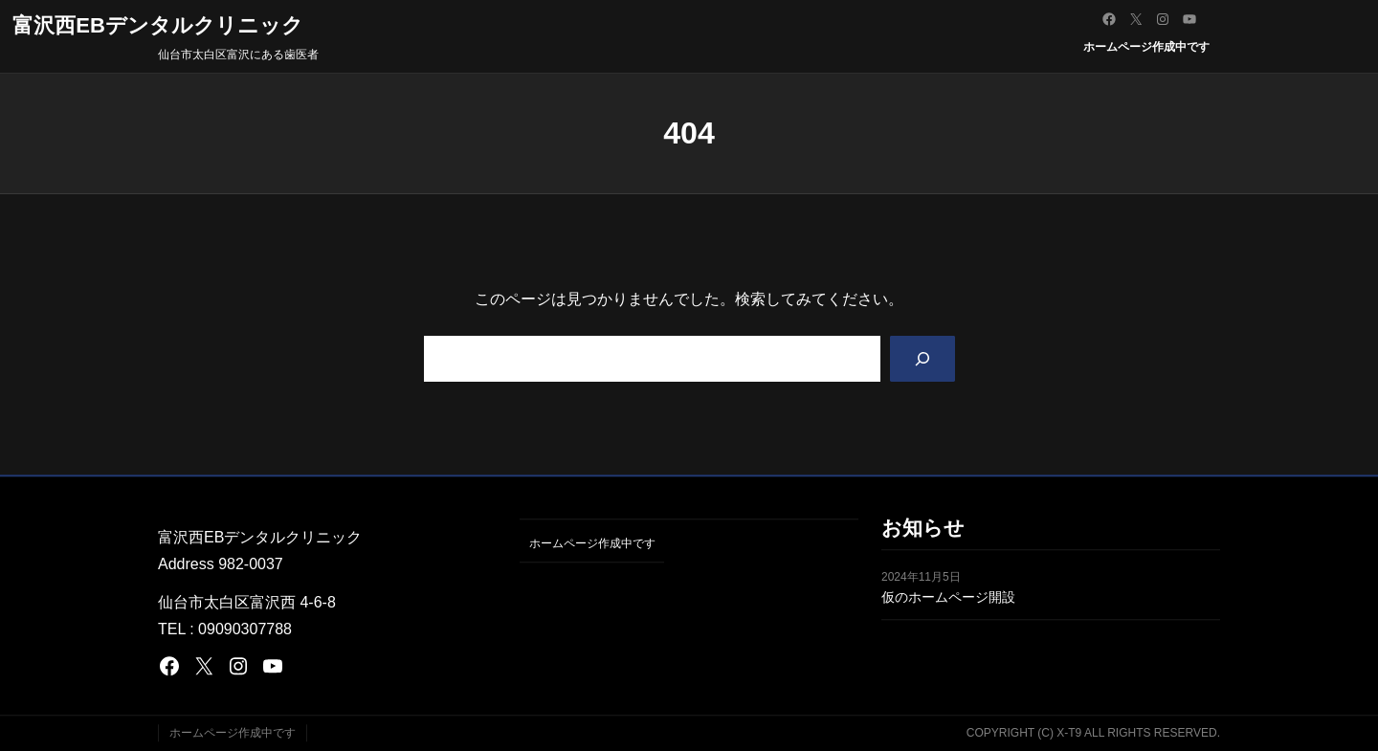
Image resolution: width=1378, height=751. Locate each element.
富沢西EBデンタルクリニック (157, 25)
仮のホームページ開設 (948, 598)
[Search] (921, 359)
